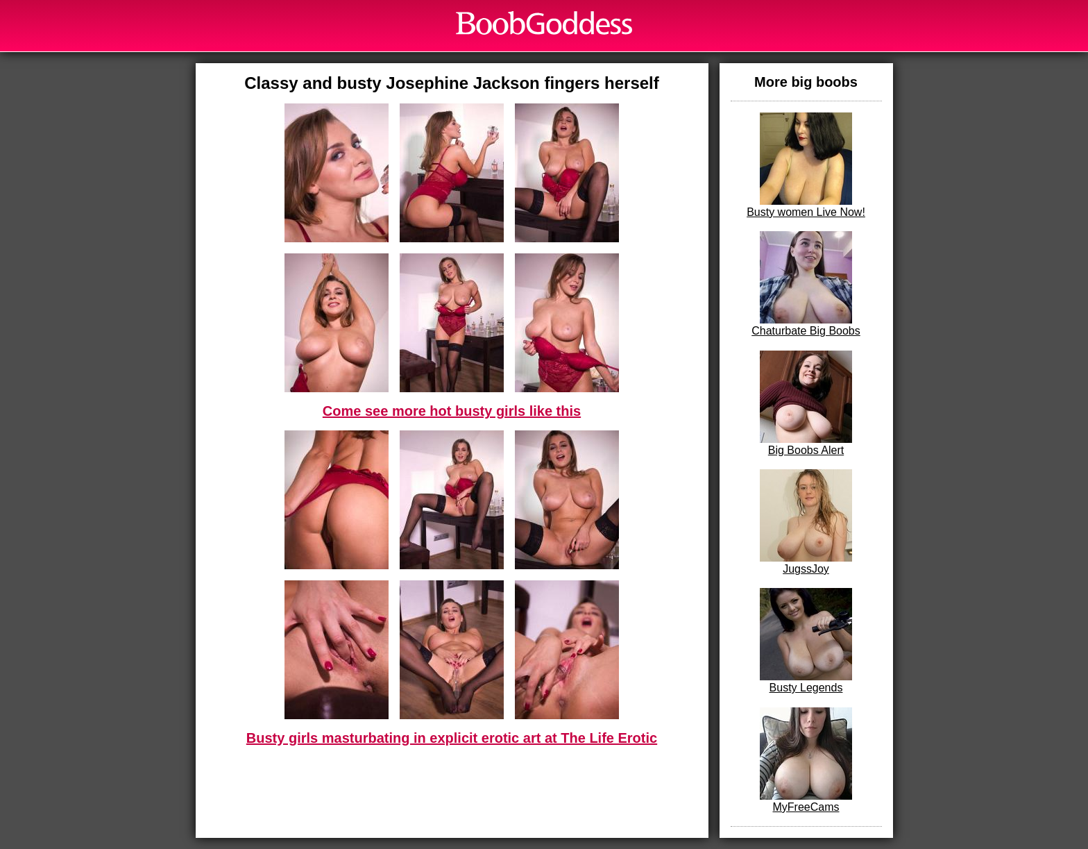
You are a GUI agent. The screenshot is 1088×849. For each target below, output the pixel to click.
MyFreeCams (806, 760)
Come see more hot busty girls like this (452, 411)
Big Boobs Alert (806, 403)
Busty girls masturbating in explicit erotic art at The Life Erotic (451, 738)
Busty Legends (806, 641)
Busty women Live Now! (806, 165)
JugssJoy (806, 522)
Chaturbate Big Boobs (805, 284)
